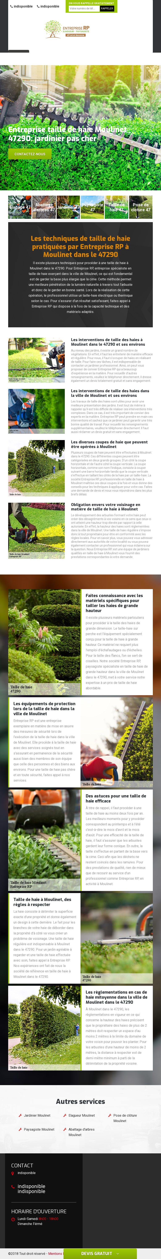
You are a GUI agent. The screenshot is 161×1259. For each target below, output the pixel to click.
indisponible (21, 6)
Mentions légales (61, 1254)
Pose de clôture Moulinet (125, 1118)
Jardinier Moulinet (37, 1115)
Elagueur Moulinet (82, 1115)
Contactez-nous (29, 154)
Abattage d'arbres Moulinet (82, 1132)
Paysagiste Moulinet (39, 1129)
